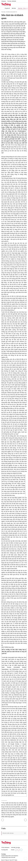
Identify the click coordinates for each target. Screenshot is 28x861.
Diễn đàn (14, 8)
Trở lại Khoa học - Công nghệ (2, 819)
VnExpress (3, 1)
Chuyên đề (7, 8)
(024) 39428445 (10, 854)
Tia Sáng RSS (4, 841)
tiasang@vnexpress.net (9, 856)
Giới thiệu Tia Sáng (15, 838)
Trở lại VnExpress (5, 838)
